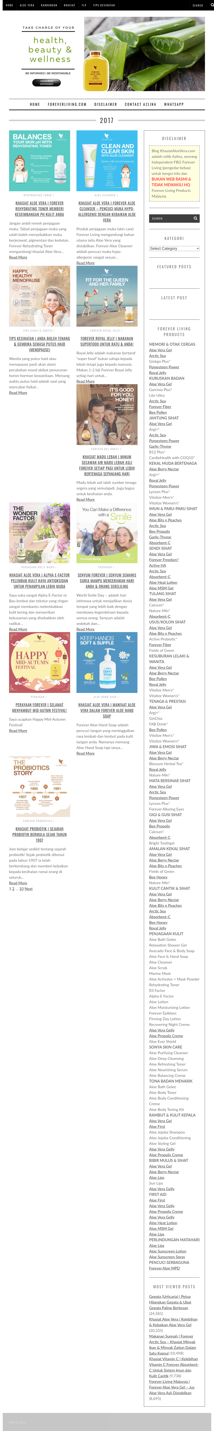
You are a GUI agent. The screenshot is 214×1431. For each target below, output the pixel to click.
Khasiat (69, 5)
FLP (84, 5)
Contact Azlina (140, 104)
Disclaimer (105, 104)
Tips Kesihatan (104, 5)
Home (9, 5)
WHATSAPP (174, 104)
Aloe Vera (27, 5)
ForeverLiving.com (67, 104)
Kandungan (49, 5)
